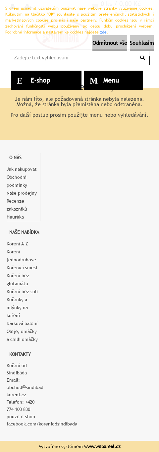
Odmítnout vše (109, 43)
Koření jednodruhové (21, 255)
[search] (142, 57)
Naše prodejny (22, 193)
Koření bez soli (22, 291)
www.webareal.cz (102, 446)
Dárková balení (22, 323)
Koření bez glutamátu (18, 279)
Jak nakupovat (22, 169)
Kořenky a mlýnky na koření (17, 307)
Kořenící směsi (22, 267)
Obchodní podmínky (17, 181)
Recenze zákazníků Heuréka (17, 209)
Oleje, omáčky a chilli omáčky (22, 335)
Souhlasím (142, 43)
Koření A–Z (17, 243)
